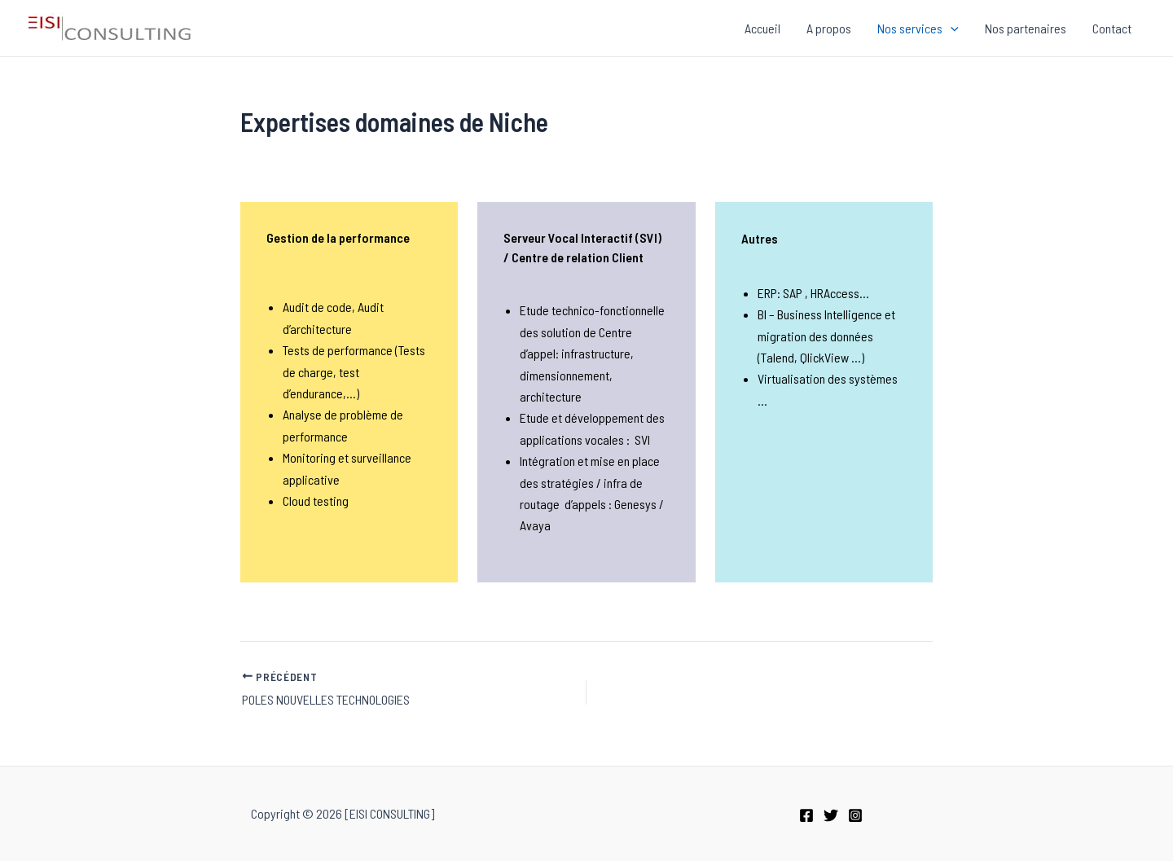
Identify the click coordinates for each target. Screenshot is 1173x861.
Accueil (762, 28)
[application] (950, 28)
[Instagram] (855, 815)
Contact (1111, 28)
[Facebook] (806, 815)
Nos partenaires (1025, 28)
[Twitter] (831, 815)
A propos (828, 28)
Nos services (918, 28)
